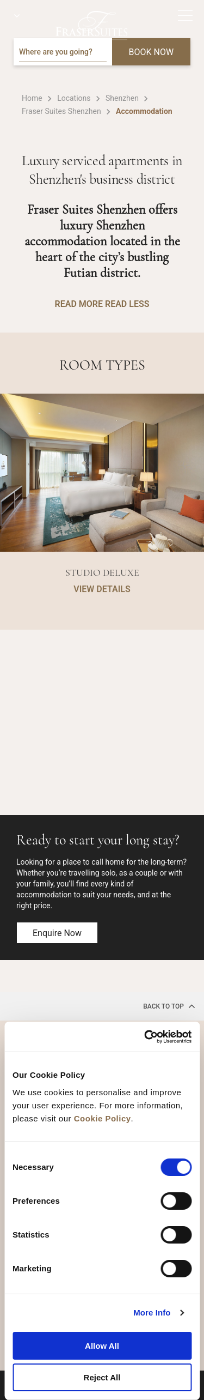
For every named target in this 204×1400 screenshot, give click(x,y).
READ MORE (79, 304)
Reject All (102, 1377)
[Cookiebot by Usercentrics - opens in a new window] (145, 1037)
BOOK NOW (151, 52)
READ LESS (127, 304)
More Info (151, 1312)
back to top (169, 1005)
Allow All (102, 1345)
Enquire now (57, 933)
